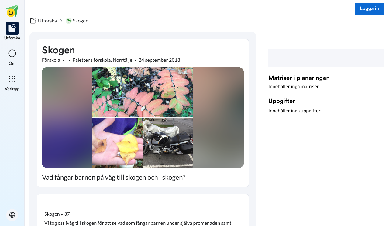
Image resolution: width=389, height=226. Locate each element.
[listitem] (12, 31)
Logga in (369, 8)
